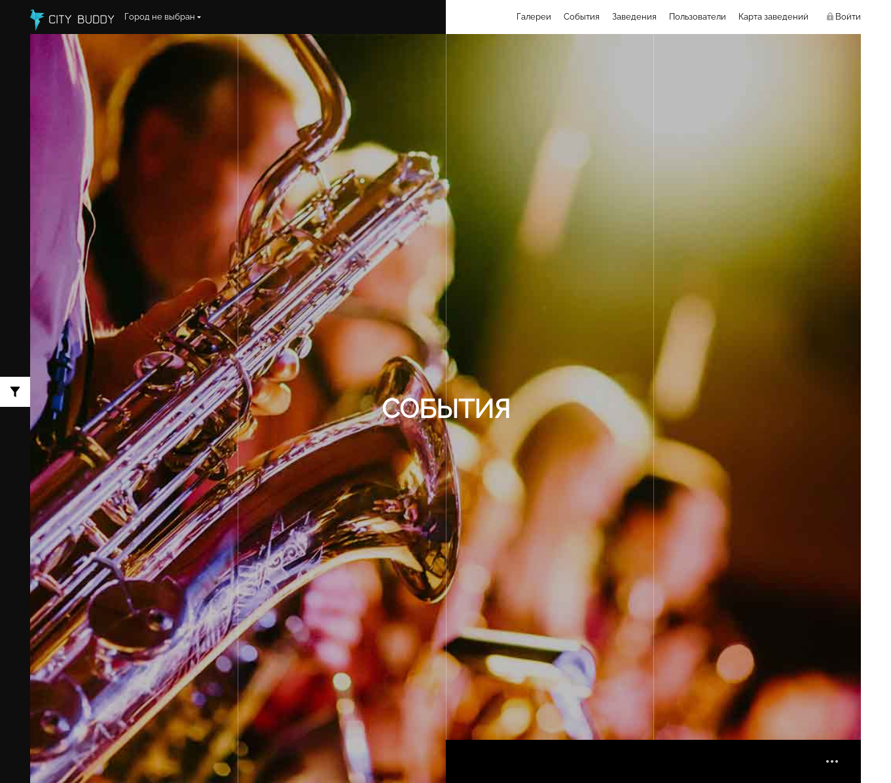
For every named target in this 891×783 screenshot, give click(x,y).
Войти (848, 17)
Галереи (534, 17)
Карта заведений (773, 17)
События (582, 17)
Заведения (634, 17)
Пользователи (697, 17)
